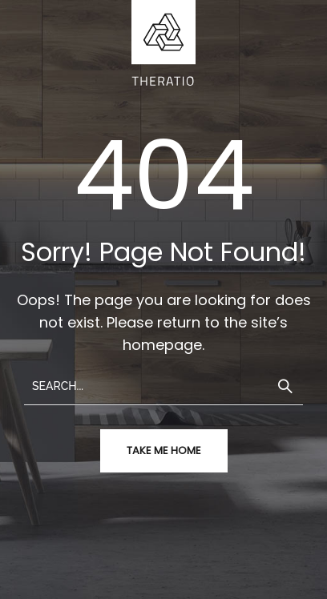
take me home (164, 450)
